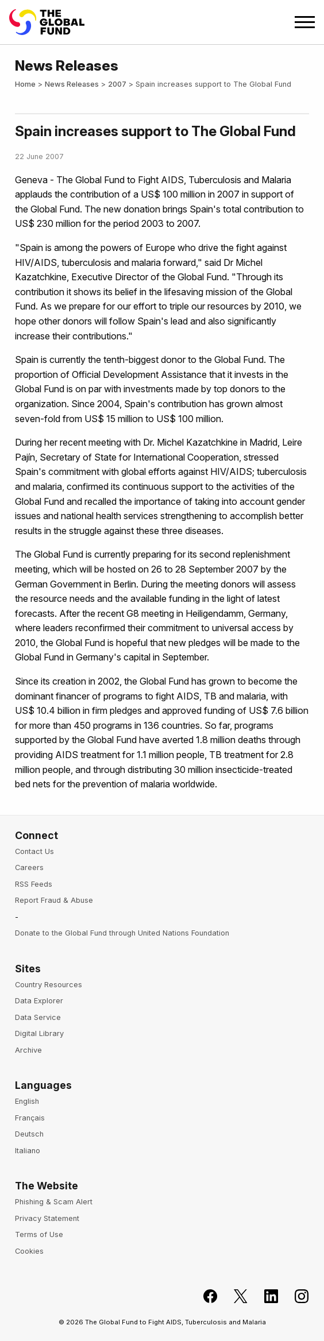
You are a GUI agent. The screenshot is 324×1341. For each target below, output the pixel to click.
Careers (29, 867)
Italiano (27, 1150)
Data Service (38, 1017)
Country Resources (48, 984)
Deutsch (29, 1134)
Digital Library (39, 1033)
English (27, 1101)
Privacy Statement (47, 1218)
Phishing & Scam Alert (53, 1201)
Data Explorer (39, 1000)
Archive (28, 1050)
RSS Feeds (33, 884)
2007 (117, 84)
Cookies (29, 1251)
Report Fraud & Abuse (54, 900)
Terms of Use (39, 1234)
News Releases (72, 84)
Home (25, 84)
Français (30, 1118)
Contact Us (34, 851)
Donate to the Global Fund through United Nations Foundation (122, 933)
